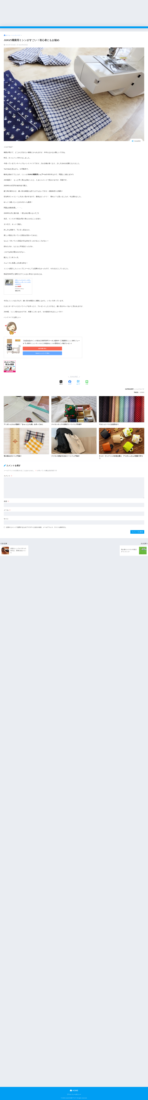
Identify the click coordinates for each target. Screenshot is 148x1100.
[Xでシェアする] (61, 380)
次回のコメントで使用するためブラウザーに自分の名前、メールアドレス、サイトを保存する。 (36, 525)
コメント (8, 474)
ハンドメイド (139, 387)
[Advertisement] (56, 13)
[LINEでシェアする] (87, 380)
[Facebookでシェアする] (69, 380)
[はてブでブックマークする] (78, 380)
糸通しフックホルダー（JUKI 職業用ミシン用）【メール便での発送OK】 (23, 282)
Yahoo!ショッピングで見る (49, 348)
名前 (6, 499)
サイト (6, 516)
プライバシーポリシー (74, 1094)
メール (7, 508)
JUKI (142, 390)
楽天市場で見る (31, 348)
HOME (74, 1090)
